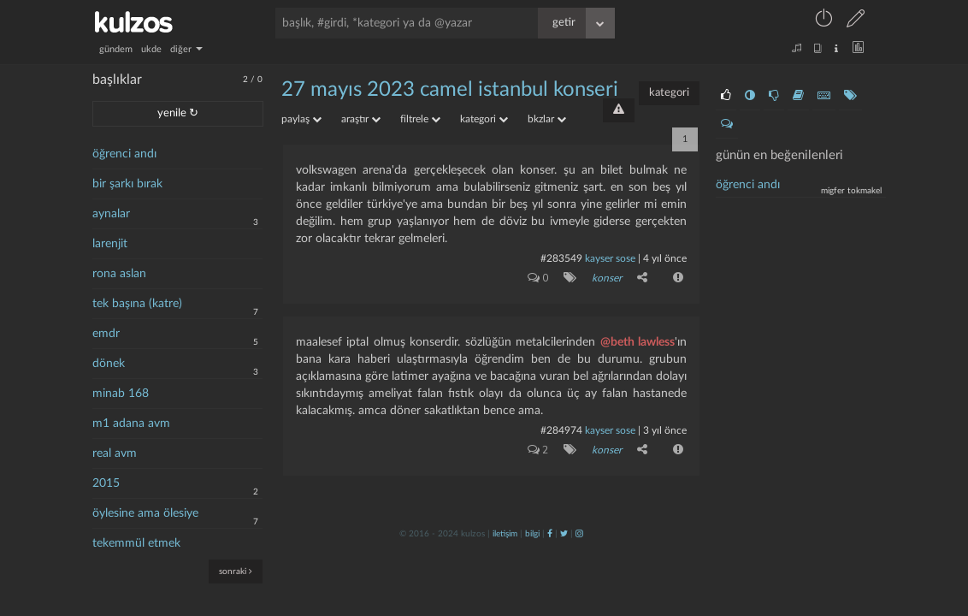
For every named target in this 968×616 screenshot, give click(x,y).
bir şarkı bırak (127, 184)
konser (607, 278)
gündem (116, 49)
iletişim (505, 534)
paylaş (301, 119)
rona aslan (119, 274)
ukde (151, 49)
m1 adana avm (131, 423)
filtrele (420, 119)
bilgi (532, 534)
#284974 (561, 430)
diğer (186, 49)
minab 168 (120, 394)
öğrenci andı (124, 154)
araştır (361, 119)
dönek (108, 364)
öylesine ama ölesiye (145, 513)
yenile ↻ (177, 113)
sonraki (235, 571)
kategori (669, 92)
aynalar (111, 214)
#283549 (561, 258)
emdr (106, 334)
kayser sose (610, 258)
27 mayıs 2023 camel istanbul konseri (449, 90)
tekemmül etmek (136, 543)
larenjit (109, 244)
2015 (106, 483)
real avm (114, 453)
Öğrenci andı (748, 185)
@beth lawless (637, 342)
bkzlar (547, 119)
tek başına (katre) (137, 304)
